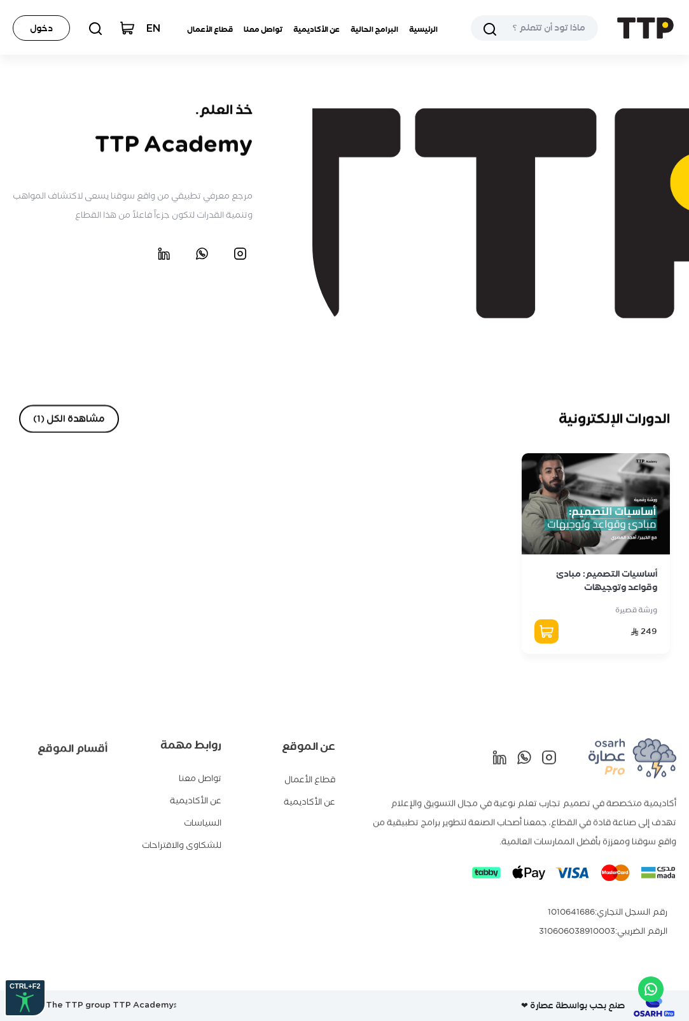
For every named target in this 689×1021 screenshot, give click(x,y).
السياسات (202, 817)
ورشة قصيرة (636, 609)
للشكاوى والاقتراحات (181, 839)
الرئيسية (423, 29)
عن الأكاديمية (316, 29)
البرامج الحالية (374, 29)
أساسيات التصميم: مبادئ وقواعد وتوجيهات (606, 581)
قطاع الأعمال (210, 29)
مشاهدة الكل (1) (69, 418)
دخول (41, 28)
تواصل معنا (263, 29)
